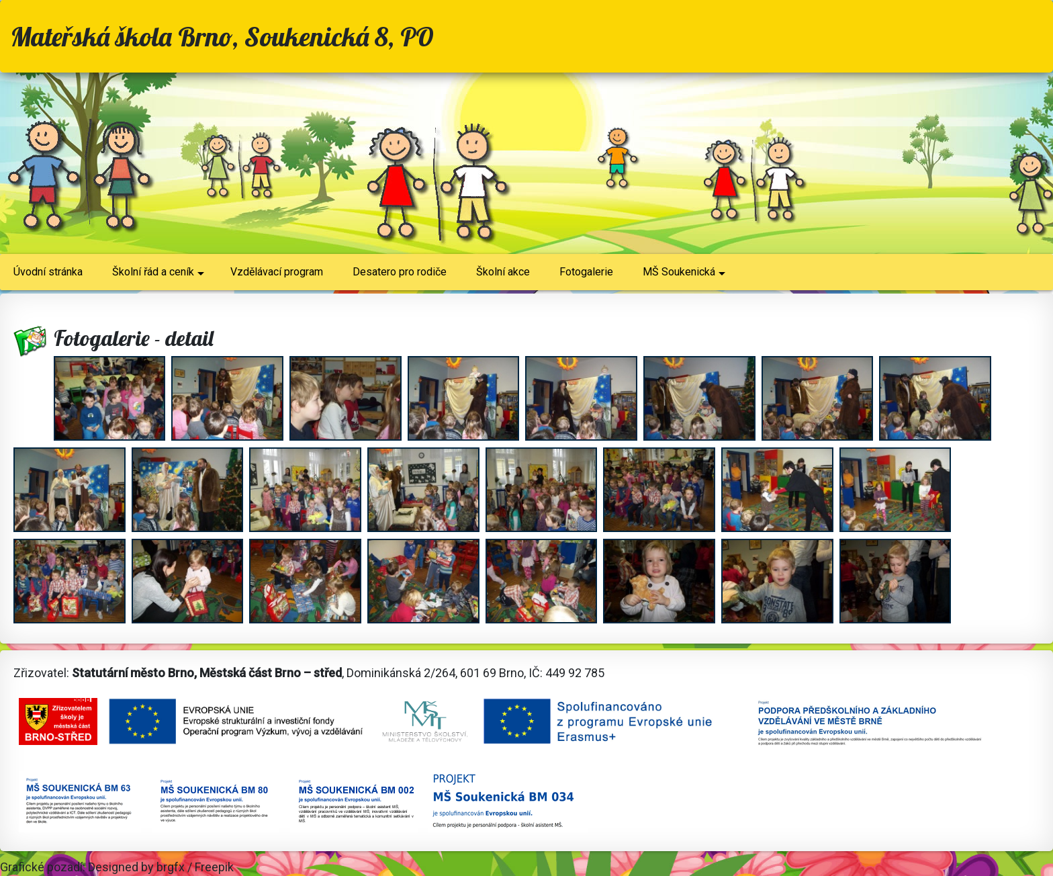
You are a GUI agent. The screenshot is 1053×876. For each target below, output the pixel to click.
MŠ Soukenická (684, 276)
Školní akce (503, 271)
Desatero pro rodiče (400, 271)
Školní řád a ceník (158, 276)
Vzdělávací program (276, 271)
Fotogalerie (586, 271)
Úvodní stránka (48, 271)
